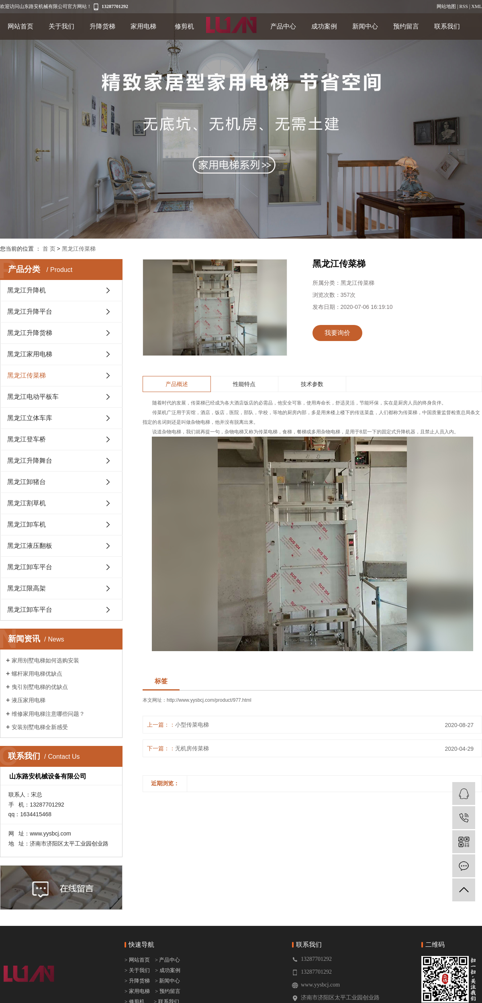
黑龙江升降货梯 (29, 332)
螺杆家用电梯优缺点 (37, 673)
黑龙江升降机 (26, 290)
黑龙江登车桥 (26, 439)
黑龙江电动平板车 (33, 396)
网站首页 (20, 26)
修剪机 (184, 26)
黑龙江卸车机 (26, 524)
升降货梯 (102, 26)
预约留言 (406, 26)
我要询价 (337, 332)
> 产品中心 (167, 960)
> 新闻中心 (165, 981)
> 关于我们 (137, 970)
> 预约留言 (167, 991)
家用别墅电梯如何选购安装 (45, 660)
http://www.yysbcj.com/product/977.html (209, 700)
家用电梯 (143, 26)
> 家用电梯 (137, 991)
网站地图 (446, 6)
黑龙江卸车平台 (29, 567)
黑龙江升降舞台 (29, 460)
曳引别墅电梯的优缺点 (40, 687)
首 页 (49, 248)
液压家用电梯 (28, 700)
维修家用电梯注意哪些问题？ (48, 714)
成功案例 (324, 26)
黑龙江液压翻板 (29, 545)
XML (476, 6)
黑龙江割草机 (26, 503)
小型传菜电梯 (192, 724)
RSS (464, 6)
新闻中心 (365, 26)
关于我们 (61, 26)
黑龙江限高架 (26, 588)
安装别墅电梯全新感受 (40, 727)
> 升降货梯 (137, 981)
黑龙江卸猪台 (26, 481)
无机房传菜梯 (192, 748)
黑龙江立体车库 (29, 418)
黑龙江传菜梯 (79, 248)
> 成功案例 (167, 970)
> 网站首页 (138, 960)
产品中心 (283, 26)
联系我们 (447, 26)
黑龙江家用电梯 (29, 354)
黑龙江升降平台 (29, 311)
